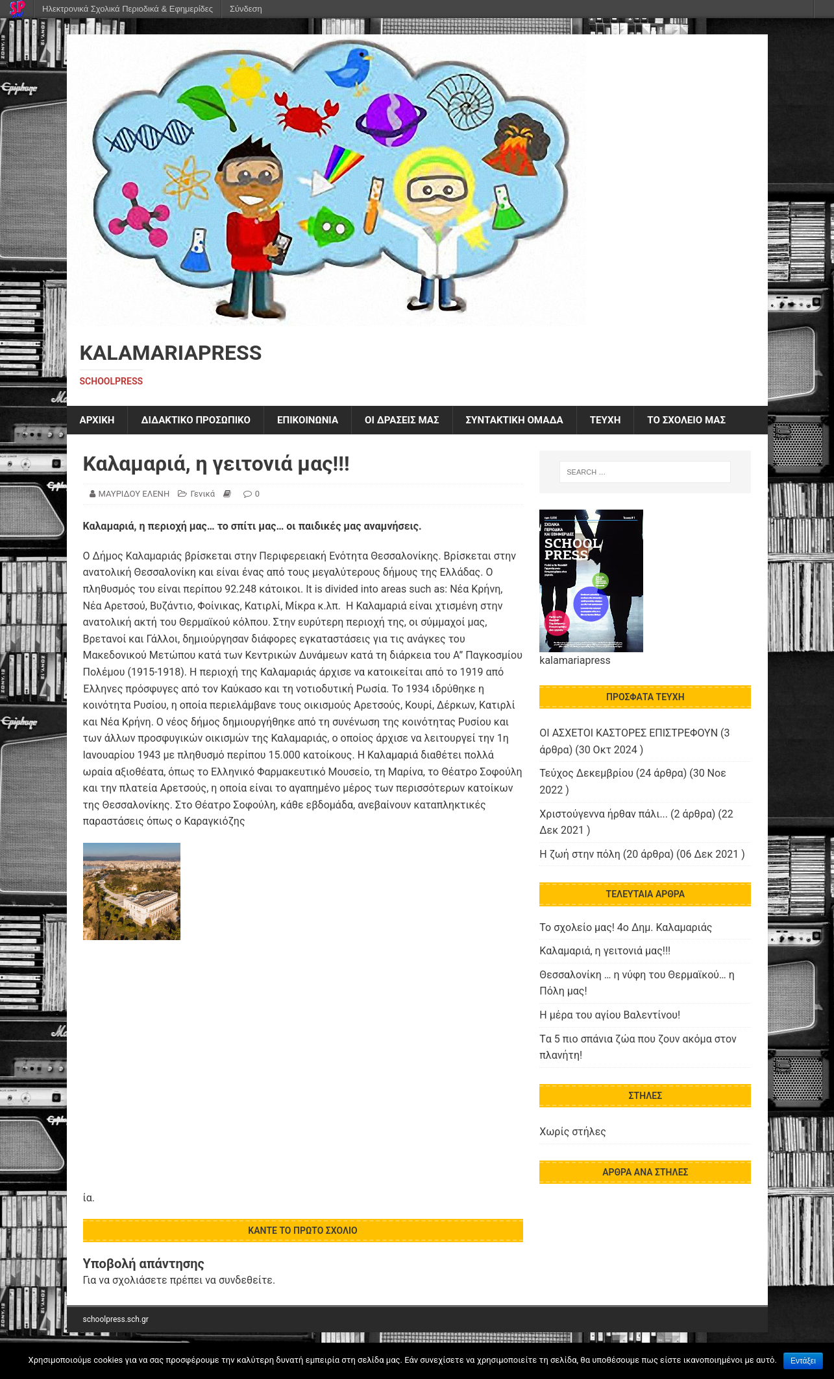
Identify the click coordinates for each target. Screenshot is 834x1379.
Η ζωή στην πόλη (579, 855)
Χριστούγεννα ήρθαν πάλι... (603, 814)
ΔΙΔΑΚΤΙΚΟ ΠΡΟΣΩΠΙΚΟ (201, 420)
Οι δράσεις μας (415, 420)
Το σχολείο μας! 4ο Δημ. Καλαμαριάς (625, 928)
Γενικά (202, 495)
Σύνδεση (246, 9)
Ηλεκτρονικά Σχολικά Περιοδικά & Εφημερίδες (127, 9)
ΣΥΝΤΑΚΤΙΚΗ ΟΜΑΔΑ (533, 420)
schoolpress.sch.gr (116, 1320)
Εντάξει (803, 1360)
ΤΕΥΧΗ (627, 420)
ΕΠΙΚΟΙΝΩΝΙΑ (318, 420)
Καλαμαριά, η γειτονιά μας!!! (604, 952)
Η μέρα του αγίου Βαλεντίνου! (609, 1015)
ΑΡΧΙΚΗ (98, 420)
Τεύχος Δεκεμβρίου (586, 774)
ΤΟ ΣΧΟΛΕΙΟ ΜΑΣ (712, 420)
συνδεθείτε (246, 1281)
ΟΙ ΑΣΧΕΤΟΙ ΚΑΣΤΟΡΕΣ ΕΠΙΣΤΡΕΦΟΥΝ (628, 734)
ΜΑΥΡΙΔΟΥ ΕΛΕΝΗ (134, 495)
